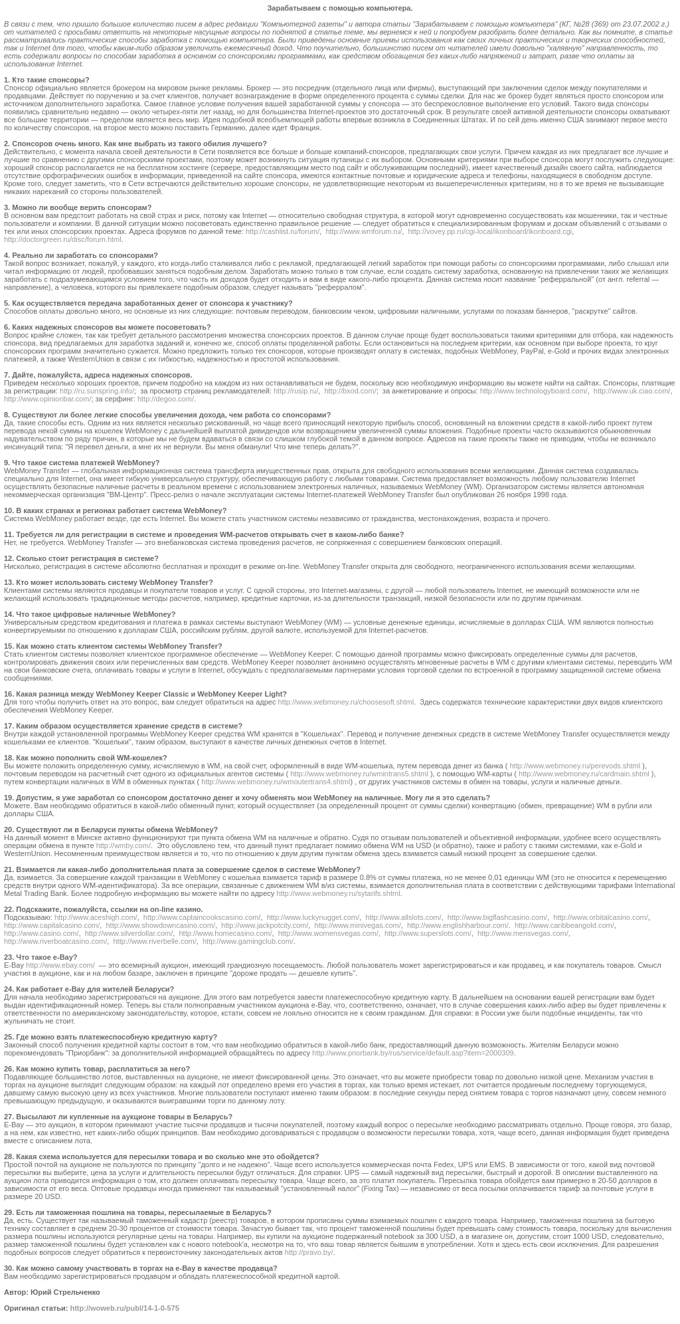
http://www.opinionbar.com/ (47, 399)
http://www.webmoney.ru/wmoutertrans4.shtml (275, 782)
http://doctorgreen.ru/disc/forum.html (63, 239)
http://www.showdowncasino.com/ (160, 925)
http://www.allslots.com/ (403, 917)
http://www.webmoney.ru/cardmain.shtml (584, 774)
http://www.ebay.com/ (60, 965)
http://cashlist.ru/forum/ (282, 231)
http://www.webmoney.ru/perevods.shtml (574, 766)
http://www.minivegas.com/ (358, 925)
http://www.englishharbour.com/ (458, 925)
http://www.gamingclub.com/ (248, 941)
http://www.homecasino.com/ (225, 933)
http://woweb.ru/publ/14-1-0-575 (124, 1308)
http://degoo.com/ (165, 399)
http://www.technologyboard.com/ (534, 391)
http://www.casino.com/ (41, 933)
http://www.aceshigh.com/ (95, 917)
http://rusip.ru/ (296, 391)
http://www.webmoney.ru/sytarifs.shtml (338, 893)
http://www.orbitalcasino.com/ (600, 917)
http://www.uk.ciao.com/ (632, 391)
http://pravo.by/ (309, 1252)
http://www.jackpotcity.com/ (264, 925)
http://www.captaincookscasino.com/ (202, 917)
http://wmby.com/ (123, 845)
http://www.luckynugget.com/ (313, 917)
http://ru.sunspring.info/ (97, 391)
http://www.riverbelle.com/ (154, 941)
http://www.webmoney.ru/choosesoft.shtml (346, 702)
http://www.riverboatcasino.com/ (55, 941)
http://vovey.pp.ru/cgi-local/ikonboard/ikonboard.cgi (490, 231)
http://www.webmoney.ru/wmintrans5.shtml (359, 774)
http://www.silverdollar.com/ (129, 933)
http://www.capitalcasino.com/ (52, 925)
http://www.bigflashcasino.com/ (497, 917)
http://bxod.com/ (350, 391)
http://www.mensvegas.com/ (522, 933)
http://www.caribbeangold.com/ (564, 925)
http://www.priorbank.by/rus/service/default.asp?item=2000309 (413, 1053)
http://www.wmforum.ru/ (363, 231)
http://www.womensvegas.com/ (328, 933)
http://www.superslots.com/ (427, 933)
